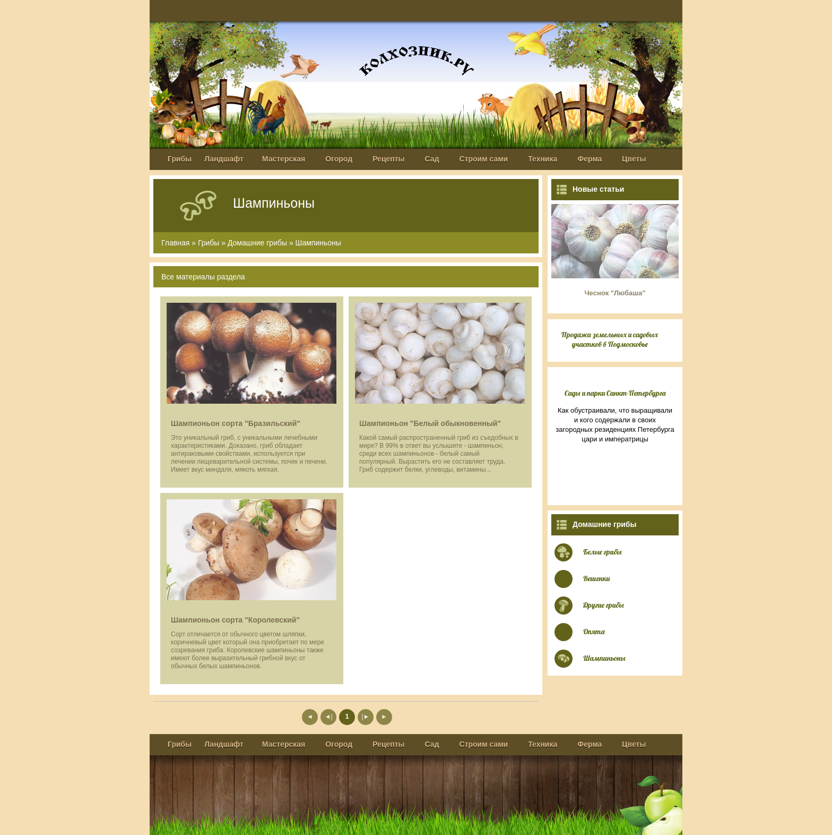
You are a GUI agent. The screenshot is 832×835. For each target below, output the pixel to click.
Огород (338, 159)
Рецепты (388, 159)
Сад (432, 159)
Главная (175, 242)
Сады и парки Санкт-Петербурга (615, 393)
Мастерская (283, 159)
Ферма (589, 159)
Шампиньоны (318, 242)
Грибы (180, 159)
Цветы (634, 159)
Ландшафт (224, 159)
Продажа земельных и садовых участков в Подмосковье (609, 339)
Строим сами (484, 159)
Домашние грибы (257, 242)
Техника (542, 159)
